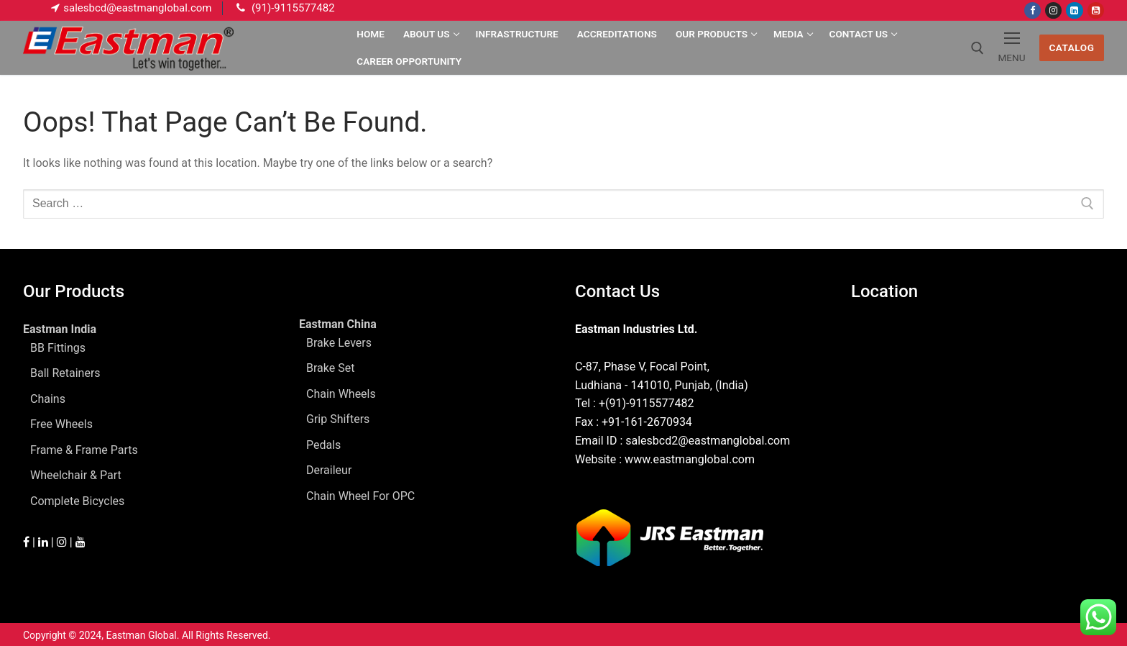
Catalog (1071, 47)
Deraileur (328, 470)
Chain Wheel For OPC (360, 496)
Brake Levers (339, 343)
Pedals (323, 445)
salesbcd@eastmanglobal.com (137, 7)
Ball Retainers (65, 373)
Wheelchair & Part (75, 475)
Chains (47, 399)
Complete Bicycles (77, 501)
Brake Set (330, 368)
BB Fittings (58, 348)
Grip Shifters (337, 419)
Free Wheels (61, 424)
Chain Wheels (341, 394)
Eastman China (339, 324)
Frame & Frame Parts (84, 450)
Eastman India (61, 329)
